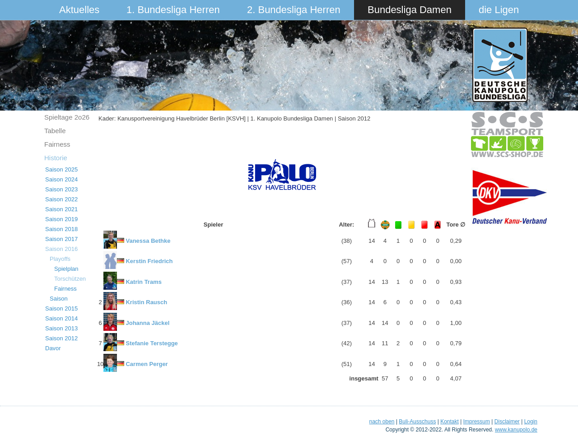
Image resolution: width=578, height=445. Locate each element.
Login (530, 421)
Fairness (57, 144)
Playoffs (60, 258)
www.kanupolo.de (516, 429)
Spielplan (66, 268)
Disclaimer (507, 421)
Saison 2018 (61, 229)
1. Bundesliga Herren (173, 9)
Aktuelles (79, 9)
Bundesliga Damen (410, 9)
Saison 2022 (61, 199)
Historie (55, 158)
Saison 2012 (61, 338)
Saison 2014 (61, 318)
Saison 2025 (61, 169)
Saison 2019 (61, 219)
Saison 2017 (61, 239)
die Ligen (499, 9)
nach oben (381, 421)
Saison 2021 (61, 209)
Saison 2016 (61, 249)
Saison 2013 (61, 328)
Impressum (476, 421)
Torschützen (70, 278)
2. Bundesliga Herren (293, 9)
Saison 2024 (61, 179)
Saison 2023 (61, 189)
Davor (53, 348)
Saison (59, 298)
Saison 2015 (61, 308)
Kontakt (449, 421)
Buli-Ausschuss (417, 421)
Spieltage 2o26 (66, 117)
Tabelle (55, 130)
